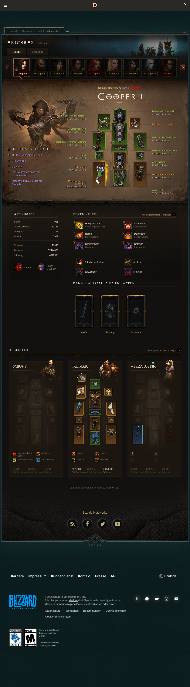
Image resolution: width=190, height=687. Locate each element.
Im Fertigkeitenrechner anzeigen (158, 215)
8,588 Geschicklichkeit (25, 155)
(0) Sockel (15, 166)
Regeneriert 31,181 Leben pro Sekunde (25, 182)
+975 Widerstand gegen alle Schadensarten (24, 173)
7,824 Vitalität (17, 161)
